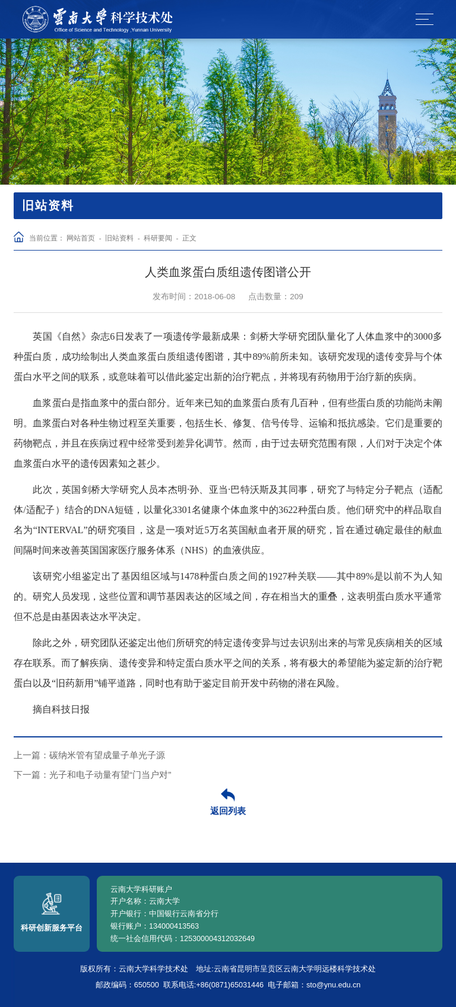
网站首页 (80, 238)
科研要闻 (158, 238)
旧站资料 (119, 238)
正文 (189, 238)
